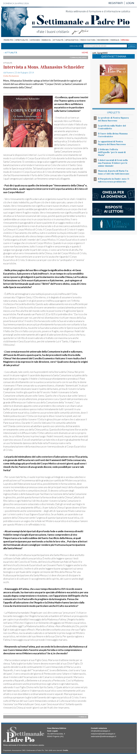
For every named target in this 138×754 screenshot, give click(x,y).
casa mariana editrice (113, 224)
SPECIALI (125, 40)
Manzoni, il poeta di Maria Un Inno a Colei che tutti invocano (113, 172)
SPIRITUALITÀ (21, 40)
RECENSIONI (103, 40)
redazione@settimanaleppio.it (103, 734)
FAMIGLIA (115, 40)
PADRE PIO (8, 40)
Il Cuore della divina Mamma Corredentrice (113, 135)
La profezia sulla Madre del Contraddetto (112, 127)
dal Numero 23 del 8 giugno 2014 (18, 72)
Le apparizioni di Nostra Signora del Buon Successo (112, 143)
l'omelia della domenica (113, 194)
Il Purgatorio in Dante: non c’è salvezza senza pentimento (113, 180)
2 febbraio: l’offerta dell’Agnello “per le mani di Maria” (112, 152)
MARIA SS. (46, 40)
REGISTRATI (115, 3)
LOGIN (130, 3)
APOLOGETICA (71, 40)
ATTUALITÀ (58, 40)
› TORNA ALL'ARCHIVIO (78, 57)
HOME (85, 52)
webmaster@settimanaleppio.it (103, 736)
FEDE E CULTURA (87, 40)
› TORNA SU (82, 717)
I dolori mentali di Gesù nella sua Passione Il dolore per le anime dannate (113, 163)
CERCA (132, 46)
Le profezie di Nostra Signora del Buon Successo (113, 119)
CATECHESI (35, 40)
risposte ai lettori (113, 209)
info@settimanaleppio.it (100, 731)
